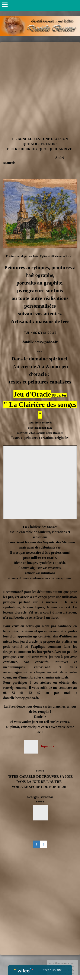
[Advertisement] (40, 84)
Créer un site (52, 970)
